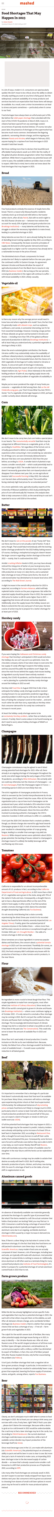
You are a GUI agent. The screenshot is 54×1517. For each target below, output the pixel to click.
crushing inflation (15, 563)
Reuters (5, 835)
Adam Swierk (8, 22)
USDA (20, 461)
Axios (19, 1443)
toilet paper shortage (22, 118)
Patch (25, 218)
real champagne (10, 785)
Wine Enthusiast (29, 779)
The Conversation (30, 1029)
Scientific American (10, 1249)
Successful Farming (20, 476)
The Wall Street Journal (21, 580)
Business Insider (15, 271)
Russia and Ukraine (17, 138)
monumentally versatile (25, 441)
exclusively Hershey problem (15, 716)
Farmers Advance (28, 588)
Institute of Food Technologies (35, 1264)
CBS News (6, 243)
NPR (18, 1468)
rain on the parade (23, 541)
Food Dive (16, 688)
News (3, 9)
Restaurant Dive (43, 1133)
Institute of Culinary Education (22, 1005)
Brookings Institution (10, 226)
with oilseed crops (24, 325)
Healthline (16, 447)
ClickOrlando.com (9, 1236)
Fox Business (35, 910)
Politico (18, 1358)
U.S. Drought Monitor (25, 932)
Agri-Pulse (22, 371)
